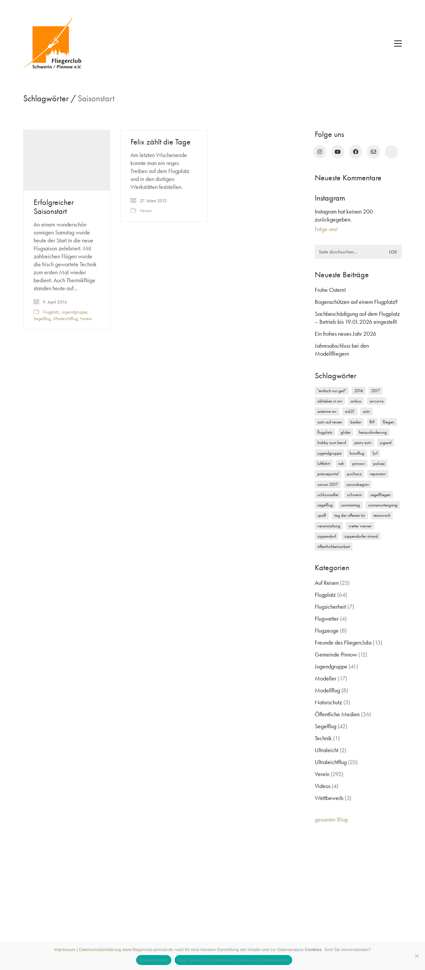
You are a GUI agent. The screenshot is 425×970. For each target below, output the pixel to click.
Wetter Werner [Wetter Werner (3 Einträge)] (360, 526)
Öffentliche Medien (337, 714)
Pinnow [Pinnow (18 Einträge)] (358, 463)
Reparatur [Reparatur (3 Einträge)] (378, 474)
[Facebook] (355, 151)
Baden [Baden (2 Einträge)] (355, 422)
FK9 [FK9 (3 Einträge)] (372, 422)
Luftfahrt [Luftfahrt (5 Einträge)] (323, 463)
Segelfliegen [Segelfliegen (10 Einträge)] (380, 494)
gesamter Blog (331, 819)
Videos (322, 786)
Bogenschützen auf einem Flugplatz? (356, 302)
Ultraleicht (326, 750)
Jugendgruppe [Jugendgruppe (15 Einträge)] (329, 453)
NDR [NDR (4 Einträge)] (341, 463)
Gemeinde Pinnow (336, 654)
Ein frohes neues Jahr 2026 (345, 333)
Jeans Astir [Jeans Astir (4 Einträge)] (363, 442)
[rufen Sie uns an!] (391, 151)
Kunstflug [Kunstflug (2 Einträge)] (357, 453)
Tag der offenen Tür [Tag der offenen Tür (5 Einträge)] (349, 515)
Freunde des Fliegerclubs (343, 642)
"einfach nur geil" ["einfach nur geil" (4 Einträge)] (331, 391)
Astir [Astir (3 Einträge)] (366, 411)
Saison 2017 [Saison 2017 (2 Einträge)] (327, 484)
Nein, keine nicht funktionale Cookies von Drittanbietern (233, 960)
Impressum (64, 949)
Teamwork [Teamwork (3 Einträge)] (382, 515)
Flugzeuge (327, 630)
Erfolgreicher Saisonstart (54, 207)
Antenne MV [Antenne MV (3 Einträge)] (327, 411)
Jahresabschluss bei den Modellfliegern (342, 349)
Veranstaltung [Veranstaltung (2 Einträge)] (328, 526)
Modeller (325, 678)
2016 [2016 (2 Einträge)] (358, 391)
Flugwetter (327, 618)
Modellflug (327, 690)
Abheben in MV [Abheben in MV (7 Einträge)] (329, 401)
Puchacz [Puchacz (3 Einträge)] (354, 474)
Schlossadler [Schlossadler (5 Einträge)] (328, 494)
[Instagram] (319, 151)
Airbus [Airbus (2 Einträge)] (356, 401)
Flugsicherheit (330, 606)
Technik (323, 738)
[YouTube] (337, 151)
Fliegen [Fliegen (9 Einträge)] (388, 422)
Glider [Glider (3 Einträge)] (346, 432)
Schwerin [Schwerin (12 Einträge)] (354, 494)
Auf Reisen (327, 582)
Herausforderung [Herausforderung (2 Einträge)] (373, 432)
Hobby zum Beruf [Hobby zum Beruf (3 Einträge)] (331, 442)
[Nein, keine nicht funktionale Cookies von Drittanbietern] (416, 955)
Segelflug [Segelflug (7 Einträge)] (325, 505)
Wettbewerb (329, 798)
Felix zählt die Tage (160, 141)
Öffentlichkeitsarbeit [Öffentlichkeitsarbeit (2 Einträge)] (333, 546)
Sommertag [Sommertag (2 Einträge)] (350, 505)
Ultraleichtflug (65, 318)
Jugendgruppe (74, 312)
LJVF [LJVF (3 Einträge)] (375, 453)
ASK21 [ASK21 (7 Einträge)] (350, 411)
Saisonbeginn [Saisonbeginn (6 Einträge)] (357, 484)
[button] (398, 43)
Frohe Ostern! (330, 290)
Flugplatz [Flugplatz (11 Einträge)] (324, 432)
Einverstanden (153, 960)
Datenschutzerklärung (100, 949)
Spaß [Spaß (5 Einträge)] (321, 515)
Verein (86, 318)
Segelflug (42, 318)
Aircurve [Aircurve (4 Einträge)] (376, 401)
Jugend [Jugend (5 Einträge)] (385, 442)
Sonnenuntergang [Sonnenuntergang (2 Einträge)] (382, 505)
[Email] (373, 151)
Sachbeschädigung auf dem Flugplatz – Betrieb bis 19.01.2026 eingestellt (357, 317)
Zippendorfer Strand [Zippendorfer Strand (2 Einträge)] (361, 536)
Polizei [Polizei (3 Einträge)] (379, 463)
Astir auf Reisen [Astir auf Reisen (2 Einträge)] (329, 422)
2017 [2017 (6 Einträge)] (375, 391)
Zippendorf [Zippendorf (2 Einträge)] (326, 536)
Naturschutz (328, 702)
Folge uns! (326, 229)
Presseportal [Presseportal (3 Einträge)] (328, 474)
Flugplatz (51, 312)
